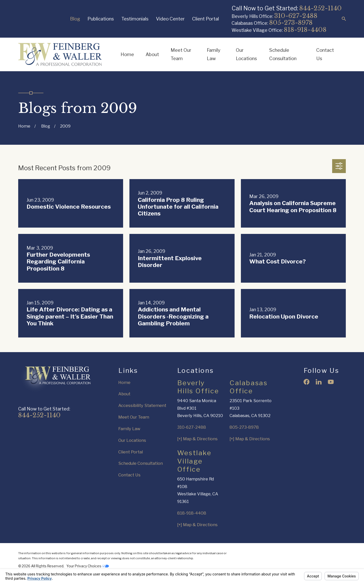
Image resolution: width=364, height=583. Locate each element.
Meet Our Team (133, 417)
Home (124, 382)
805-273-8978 (291, 23)
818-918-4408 (305, 30)
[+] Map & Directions (197, 438)
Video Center (170, 19)
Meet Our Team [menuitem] (181, 54)
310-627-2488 (295, 16)
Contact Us (129, 474)
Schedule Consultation (140, 463)
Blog (75, 19)
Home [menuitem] (127, 54)
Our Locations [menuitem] (246, 54)
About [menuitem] (152, 54)
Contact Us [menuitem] (325, 54)
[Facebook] (306, 382)
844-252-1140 (320, 8)
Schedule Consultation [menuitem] (283, 54)
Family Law (129, 428)
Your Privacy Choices (87, 566)
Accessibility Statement (142, 405)
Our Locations (132, 440)
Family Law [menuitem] (213, 54)
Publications (100, 19)
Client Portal (205, 19)
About (124, 393)
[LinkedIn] (319, 382)
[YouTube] (331, 382)
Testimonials (134, 19)
